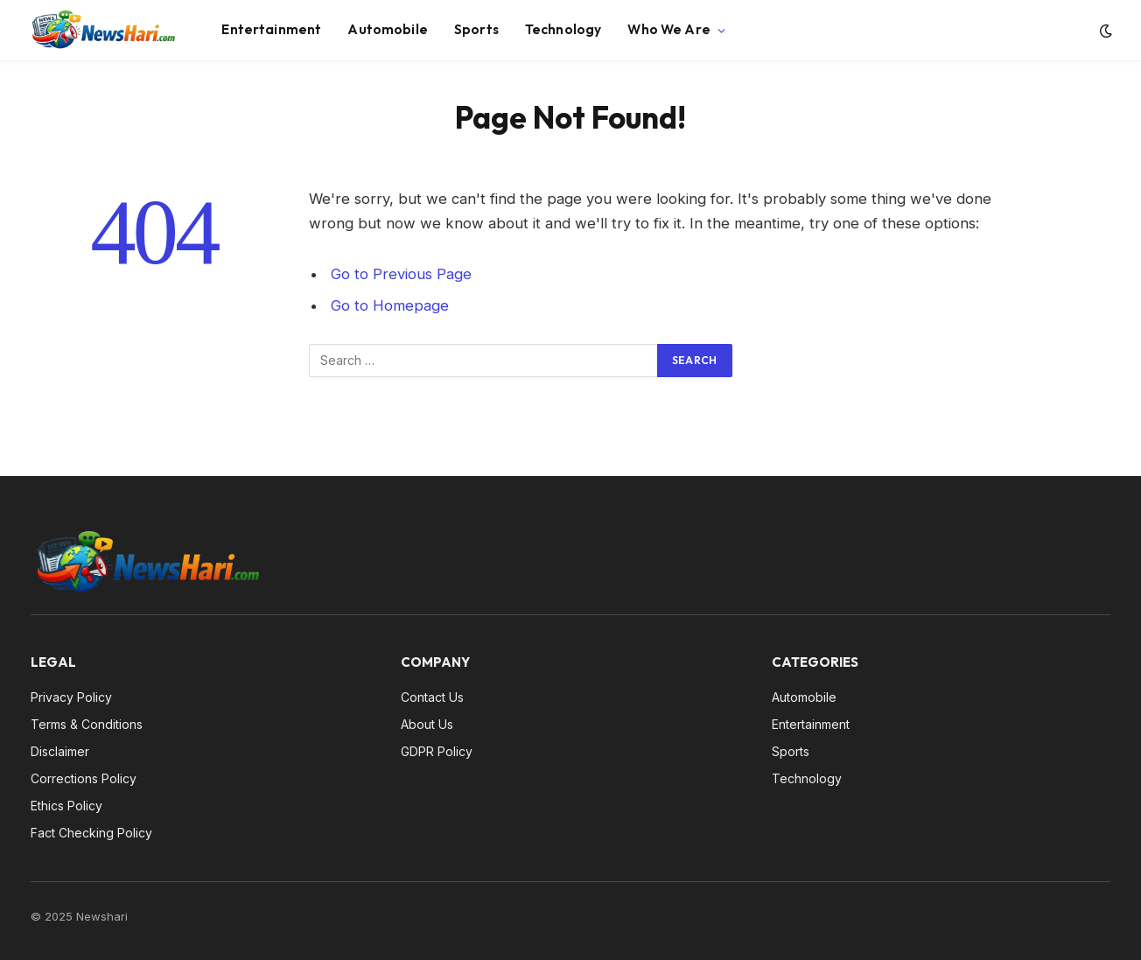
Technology (563, 29)
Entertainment (271, 29)
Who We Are (668, 29)
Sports (476, 29)
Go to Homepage (390, 305)
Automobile (387, 29)
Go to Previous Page (401, 274)
